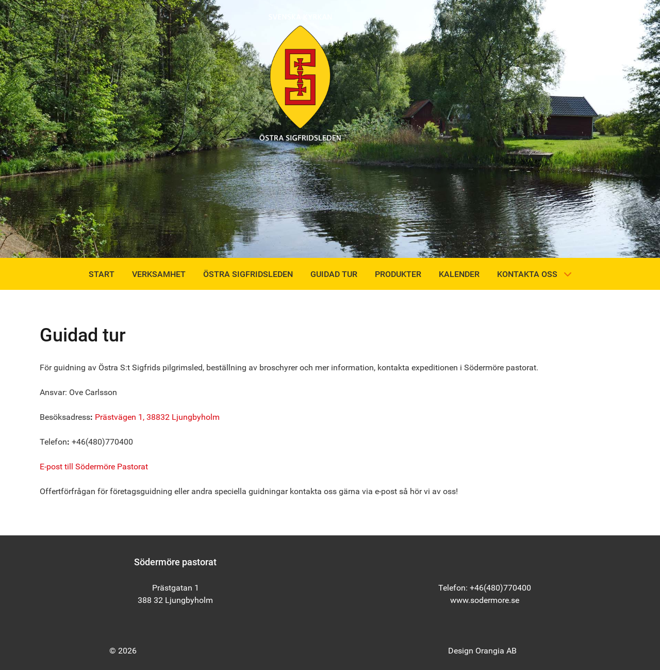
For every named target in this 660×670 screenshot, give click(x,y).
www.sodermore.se (484, 600)
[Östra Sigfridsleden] (300, 76)
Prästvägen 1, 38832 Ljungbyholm (157, 417)
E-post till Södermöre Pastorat (94, 466)
